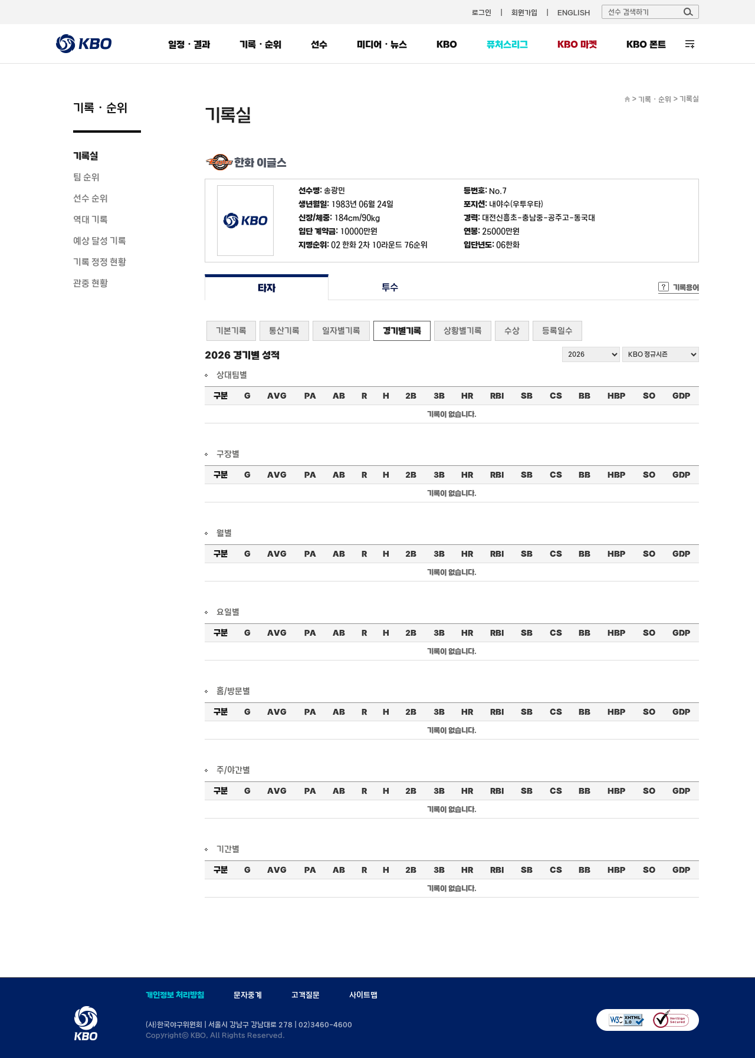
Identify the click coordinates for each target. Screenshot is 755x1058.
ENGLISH (573, 12)
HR (467, 395)
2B (410, 395)
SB (527, 395)
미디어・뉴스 (382, 44)
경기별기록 (402, 331)
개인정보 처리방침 (175, 995)
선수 (319, 44)
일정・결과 (189, 44)
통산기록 (284, 331)
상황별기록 (463, 331)
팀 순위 (86, 177)
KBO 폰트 (646, 44)
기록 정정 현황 (99, 262)
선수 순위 (90, 198)
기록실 (85, 155)
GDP (681, 395)
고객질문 (305, 995)
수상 (512, 331)
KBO (446, 44)
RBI (497, 395)
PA (310, 395)
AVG (277, 395)
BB (584, 395)
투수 (390, 287)
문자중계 (248, 995)
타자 (266, 287)
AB (339, 395)
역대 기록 (90, 219)
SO (649, 395)
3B (439, 395)
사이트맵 (363, 995)
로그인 (481, 12)
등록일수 (557, 331)
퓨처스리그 (507, 44)
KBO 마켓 (577, 44)
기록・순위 (260, 44)
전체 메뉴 (690, 44)
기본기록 (231, 331)
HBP (616, 395)
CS (556, 395)
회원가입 (524, 12)
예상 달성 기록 (99, 240)
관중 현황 (90, 283)
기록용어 (686, 287)
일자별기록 (341, 331)
